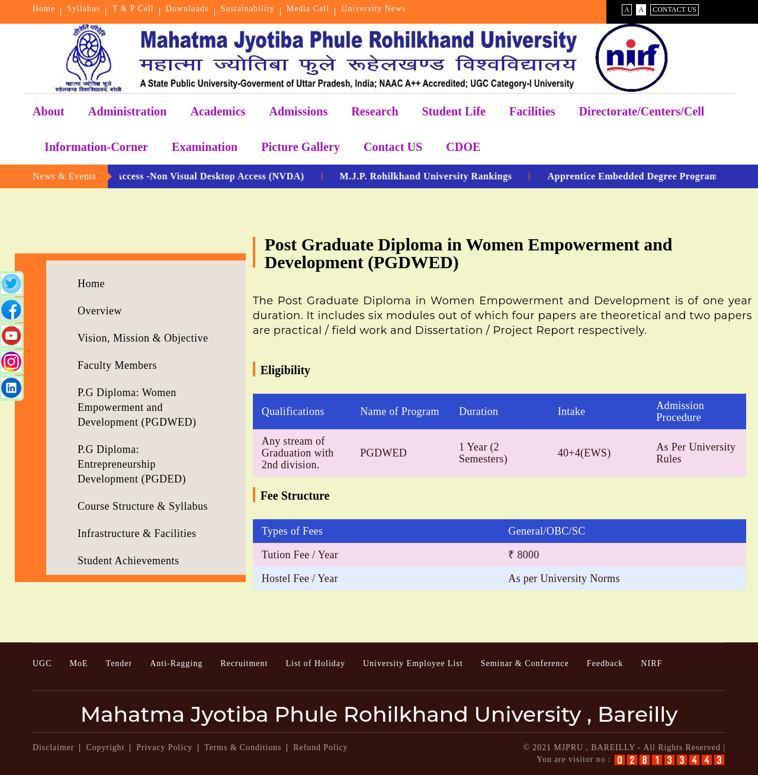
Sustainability (248, 8)
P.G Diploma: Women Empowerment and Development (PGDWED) (137, 407)
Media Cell (308, 8)
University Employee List (413, 663)
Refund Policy (320, 747)
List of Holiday (315, 663)
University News (373, 8)
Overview (100, 311)
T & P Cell (132, 8)
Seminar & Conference (525, 663)
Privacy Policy (164, 747)
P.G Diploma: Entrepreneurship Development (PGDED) (132, 464)
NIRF (651, 663)
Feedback (605, 663)
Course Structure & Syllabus (143, 506)
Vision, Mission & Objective (143, 338)
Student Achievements (128, 561)
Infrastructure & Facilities (137, 533)
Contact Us (674, 9)
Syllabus (83, 8)
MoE (79, 663)
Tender (119, 663)
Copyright (105, 747)
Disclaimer (53, 747)
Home (44, 8)
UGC (42, 663)
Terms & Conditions (242, 747)
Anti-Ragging (176, 663)
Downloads (187, 8)
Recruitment (244, 663)
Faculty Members (117, 365)
